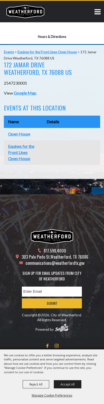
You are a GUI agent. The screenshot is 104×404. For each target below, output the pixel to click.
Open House (19, 134)
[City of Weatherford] (25, 11)
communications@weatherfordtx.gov (54, 263)
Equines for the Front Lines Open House (47, 52)
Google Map (25, 92)
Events (9, 52)
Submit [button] (52, 303)
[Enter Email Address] (52, 292)
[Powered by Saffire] (61, 328)
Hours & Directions (52, 37)
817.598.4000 (55, 251)
